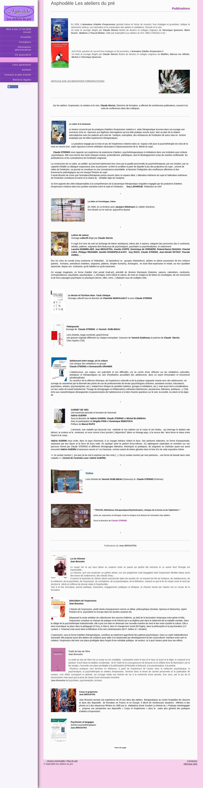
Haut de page (120, 747)
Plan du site (72, 761)
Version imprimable (54, 761)
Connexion (192, 761)
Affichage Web (190, 764)
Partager (13, 87)
